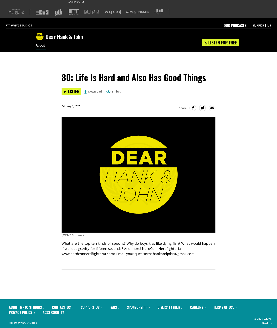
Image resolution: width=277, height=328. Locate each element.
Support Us (262, 25)
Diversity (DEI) (170, 307)
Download (93, 91)
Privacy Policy (22, 312)
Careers (198, 307)
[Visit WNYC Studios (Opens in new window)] (74, 12)
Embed (113, 91)
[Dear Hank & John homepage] (40, 36)
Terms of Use (225, 307)
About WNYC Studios (26, 307)
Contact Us (62, 307)
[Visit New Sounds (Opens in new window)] (137, 12)
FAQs (114, 307)
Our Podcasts (235, 25)
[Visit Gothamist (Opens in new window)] (58, 12)
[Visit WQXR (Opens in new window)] (112, 12)
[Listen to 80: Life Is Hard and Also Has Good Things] (71, 91)
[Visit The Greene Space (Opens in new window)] (158, 12)
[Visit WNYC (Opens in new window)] (42, 12)
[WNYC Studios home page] (24, 25)
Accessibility (55, 312)
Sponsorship (138, 307)
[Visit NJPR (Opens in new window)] (91, 12)
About (41, 46)
